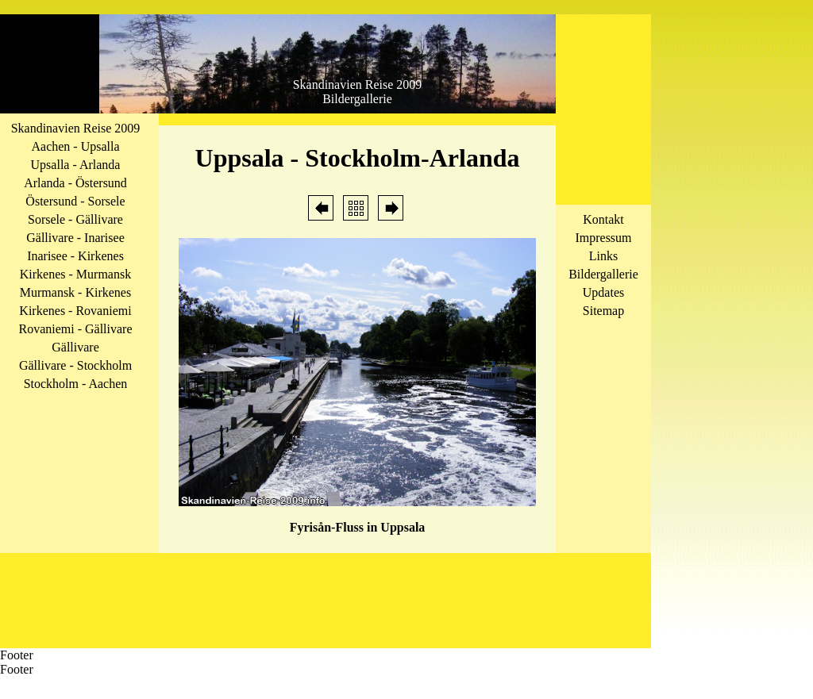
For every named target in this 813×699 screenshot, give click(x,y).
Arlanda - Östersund (75, 183)
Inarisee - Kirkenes (75, 256)
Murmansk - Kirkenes (75, 292)
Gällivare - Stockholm (75, 365)
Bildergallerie (603, 274)
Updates (603, 292)
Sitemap (603, 310)
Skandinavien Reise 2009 (76, 128)
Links (603, 256)
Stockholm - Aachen (76, 383)
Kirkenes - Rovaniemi (75, 310)
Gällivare (75, 347)
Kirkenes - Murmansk (75, 274)
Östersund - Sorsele (75, 201)
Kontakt (603, 219)
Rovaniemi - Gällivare (75, 329)
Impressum (603, 237)
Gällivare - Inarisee (75, 237)
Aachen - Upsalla (75, 146)
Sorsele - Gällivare (75, 219)
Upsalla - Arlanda (76, 164)
